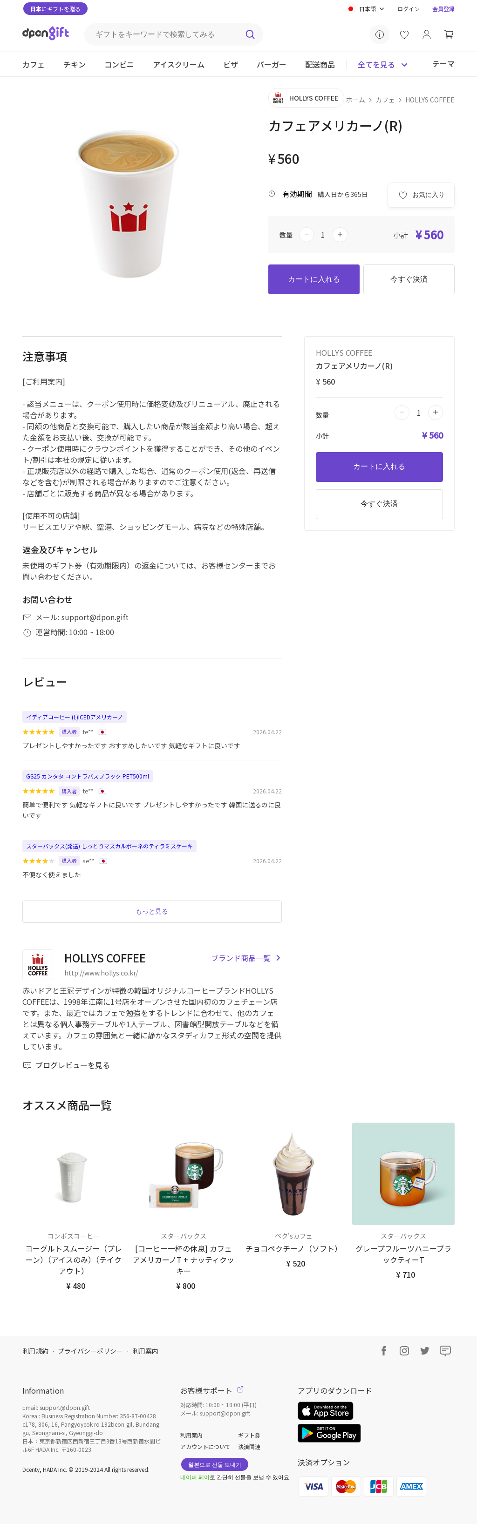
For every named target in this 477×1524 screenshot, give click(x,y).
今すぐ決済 (409, 279)
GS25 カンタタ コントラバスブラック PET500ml (87, 776)
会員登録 (443, 9)
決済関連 (249, 1446)
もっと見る (152, 911)
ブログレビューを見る (66, 1064)
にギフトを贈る (55, 9)
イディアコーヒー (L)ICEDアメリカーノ (74, 717)
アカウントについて (205, 1446)
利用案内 (145, 1350)
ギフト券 (249, 1435)
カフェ (385, 99)
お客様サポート (212, 1390)
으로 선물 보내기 (214, 1464)
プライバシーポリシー (90, 1350)
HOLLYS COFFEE (430, 99)
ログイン (408, 9)
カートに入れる (314, 279)
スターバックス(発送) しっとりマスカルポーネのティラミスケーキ (109, 846)
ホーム (355, 99)
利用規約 (35, 1350)
